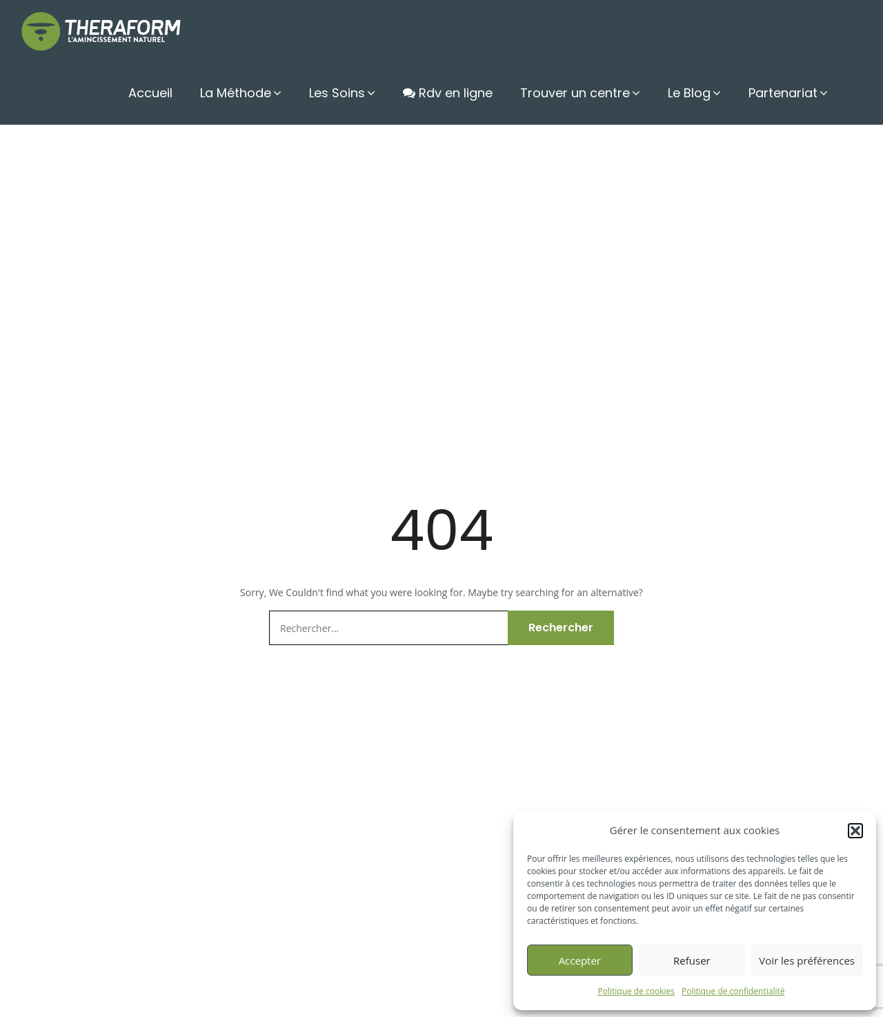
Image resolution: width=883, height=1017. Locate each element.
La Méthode (235, 92)
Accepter (580, 960)
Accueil (150, 92)
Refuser (692, 960)
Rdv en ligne (448, 92)
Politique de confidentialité (733, 991)
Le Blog (689, 92)
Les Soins (337, 92)
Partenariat (782, 92)
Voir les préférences (807, 960)
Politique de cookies (636, 991)
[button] (855, 831)
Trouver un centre (575, 92)
